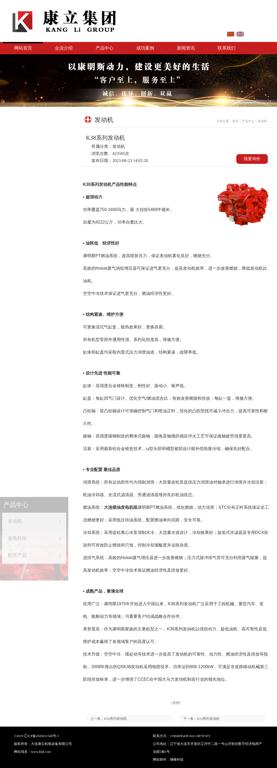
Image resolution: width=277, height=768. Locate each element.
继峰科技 (216, 759)
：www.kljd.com (39, 752)
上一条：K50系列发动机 (108, 719)
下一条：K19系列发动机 (201, 719)
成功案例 (145, 48)
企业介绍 (64, 48)
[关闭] (176, 703)
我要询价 (252, 158)
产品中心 (104, 48)
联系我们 (227, 48)
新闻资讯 (186, 48)
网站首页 (23, 48)
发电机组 (34, 151)
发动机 (34, 134)
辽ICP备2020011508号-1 (41, 736)
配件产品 (34, 168)
